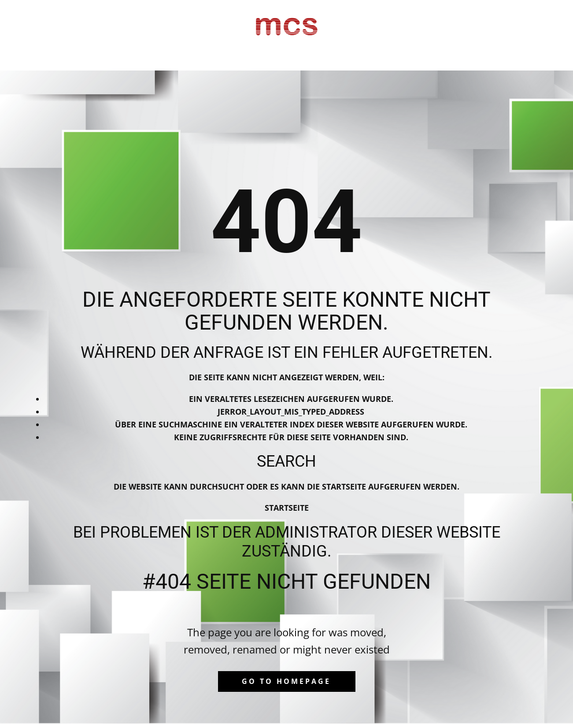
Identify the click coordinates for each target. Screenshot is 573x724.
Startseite (287, 507)
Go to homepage (286, 681)
